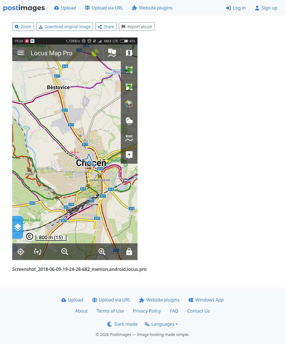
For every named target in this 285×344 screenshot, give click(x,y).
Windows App (206, 300)
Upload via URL (104, 8)
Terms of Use (110, 311)
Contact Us (198, 311)
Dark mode (122, 324)
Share (106, 26)
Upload (65, 8)
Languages (159, 324)
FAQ (174, 311)
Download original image (65, 26)
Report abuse (136, 26)
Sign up (266, 8)
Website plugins (152, 8)
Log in (236, 8)
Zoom (23, 26)
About (81, 311)
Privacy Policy (147, 311)
